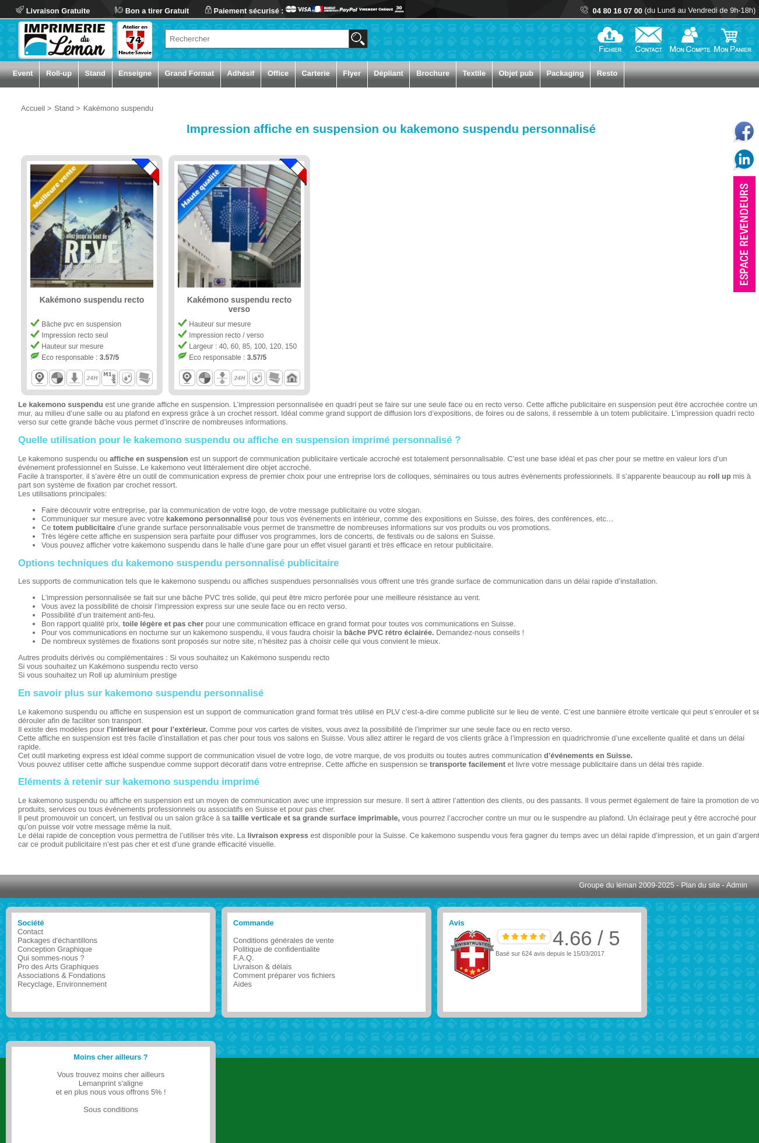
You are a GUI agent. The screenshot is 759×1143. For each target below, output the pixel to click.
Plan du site (700, 885)
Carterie (316, 73)
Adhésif (241, 73)
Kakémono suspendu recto (285, 657)
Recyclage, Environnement (62, 984)
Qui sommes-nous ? (51, 957)
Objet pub (515, 73)
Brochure (432, 73)
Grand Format (190, 73)
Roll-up (59, 73)
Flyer (352, 73)
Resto (607, 73)
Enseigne (135, 73)
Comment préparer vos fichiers (284, 975)
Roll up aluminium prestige (133, 675)
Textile (474, 73)
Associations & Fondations (61, 975)
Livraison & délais (262, 966)
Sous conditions (110, 1109)
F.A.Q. (243, 957)
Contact (30, 931)
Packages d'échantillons (57, 940)
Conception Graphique (54, 949)
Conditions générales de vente (283, 940)
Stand (95, 73)
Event (23, 73)
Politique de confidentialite (276, 949)
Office (278, 73)
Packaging (565, 73)
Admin (736, 885)
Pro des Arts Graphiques (58, 966)
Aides (242, 984)
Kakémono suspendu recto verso (143, 666)
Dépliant (388, 73)
